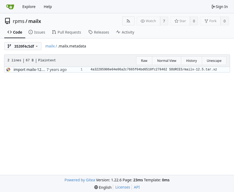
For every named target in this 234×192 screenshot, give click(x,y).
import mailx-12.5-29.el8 (35, 69)
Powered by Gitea (79, 179)
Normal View (166, 60)
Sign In (219, 6)
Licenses (122, 187)
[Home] (10, 6)
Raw (144, 60)
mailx (34, 21)
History (191, 60)
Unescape (214, 60)
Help (48, 6)
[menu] (103, 187)
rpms (18, 21)
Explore (28, 6)
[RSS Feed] (128, 21)
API (137, 187)
